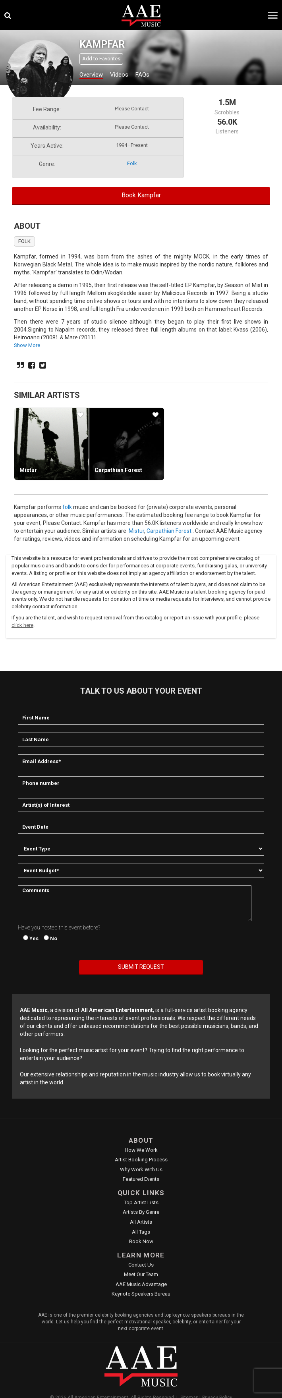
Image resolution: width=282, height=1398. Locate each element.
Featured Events (141, 1179)
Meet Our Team (141, 1274)
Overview (91, 74)
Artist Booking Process (141, 1160)
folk (132, 163)
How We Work (141, 1150)
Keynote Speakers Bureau (141, 1294)
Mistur (28, 470)
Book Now (141, 1241)
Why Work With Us (141, 1169)
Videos (119, 74)
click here (22, 625)
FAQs (142, 74)
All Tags (141, 1232)
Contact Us (141, 1265)
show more (27, 345)
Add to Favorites (101, 59)
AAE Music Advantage (141, 1284)
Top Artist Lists (141, 1202)
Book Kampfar (141, 195)
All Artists (141, 1222)
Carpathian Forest (118, 470)
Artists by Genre (141, 1212)
